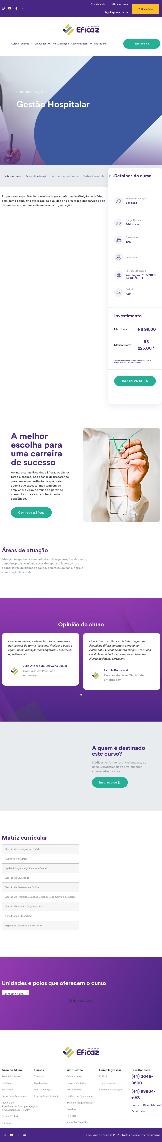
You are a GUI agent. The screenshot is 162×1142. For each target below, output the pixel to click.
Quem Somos (74, 1076)
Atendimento (100, 4)
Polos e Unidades (76, 1083)
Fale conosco (74, 1089)
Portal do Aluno (11, 1076)
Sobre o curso (13, 176)
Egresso (6, 1123)
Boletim (6, 1083)
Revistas (71, 1116)
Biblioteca (7, 1089)
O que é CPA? (10, 1116)
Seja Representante (116, 12)
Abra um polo (120, 4)
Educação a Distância (46, 1096)
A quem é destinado (65, 176)
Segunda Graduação (110, 1089)
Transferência (107, 1083)
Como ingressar (81, 43)
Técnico (39, 1076)
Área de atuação (37, 176)
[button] (145, 9)
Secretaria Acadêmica (14, 1096)
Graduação (42, 43)
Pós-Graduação (60, 43)
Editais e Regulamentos (80, 1102)
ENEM (103, 1076)
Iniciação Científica (78, 1122)
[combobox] (15, 992)
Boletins (71, 1109)
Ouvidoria (138, 1111)
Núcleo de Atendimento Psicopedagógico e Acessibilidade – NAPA (16, 1106)
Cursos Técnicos (21, 43)
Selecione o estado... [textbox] (16, 994)
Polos (112, 176)
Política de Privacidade (80, 1096)
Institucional (102, 43)
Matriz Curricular (94, 176)
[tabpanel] (40, 661)
